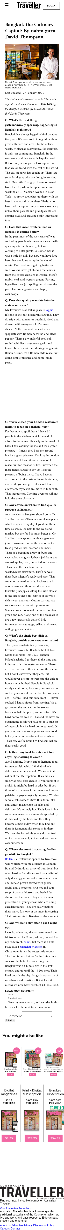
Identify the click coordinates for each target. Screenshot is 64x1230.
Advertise (17, 1226)
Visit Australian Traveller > (15, 1209)
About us (5, 1226)
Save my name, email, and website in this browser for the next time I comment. (32, 1005)
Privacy (28, 1226)
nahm (27, 942)
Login (51, 5)
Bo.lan (9, 859)
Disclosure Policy (43, 1226)
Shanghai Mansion (31, 947)
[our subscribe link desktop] (32, 1062)
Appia (49, 310)
